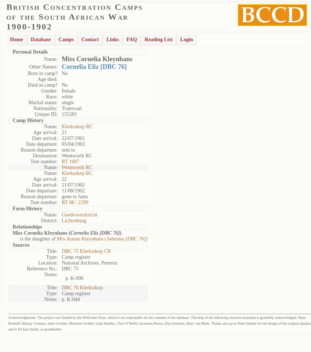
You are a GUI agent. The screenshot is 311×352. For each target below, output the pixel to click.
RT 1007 (70, 161)
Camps (66, 39)
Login (186, 39)
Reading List (159, 39)
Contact (90, 39)
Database (41, 39)
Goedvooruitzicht (79, 215)
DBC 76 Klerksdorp (82, 287)
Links (112, 39)
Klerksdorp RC (77, 126)
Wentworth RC (77, 167)
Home (16, 39)
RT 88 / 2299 (75, 202)
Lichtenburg (74, 220)
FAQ (132, 39)
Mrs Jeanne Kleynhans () (102, 239)
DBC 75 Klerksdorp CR (86, 251)
